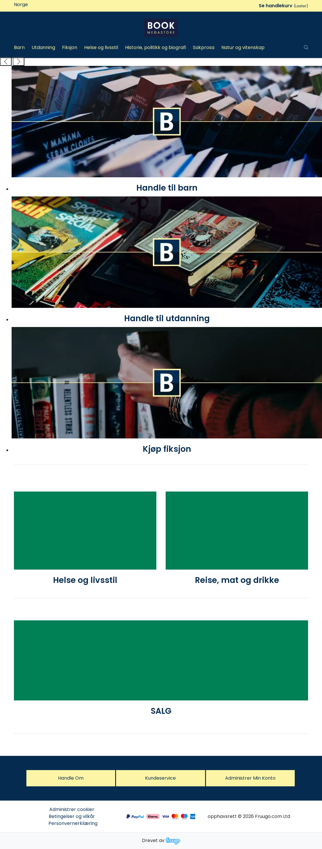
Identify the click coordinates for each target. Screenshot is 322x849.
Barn (19, 47)
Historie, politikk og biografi (155, 47)
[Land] (38, 4)
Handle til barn (167, 188)
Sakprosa (203, 47)
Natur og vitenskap (243, 47)
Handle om (71, 778)
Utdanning (43, 47)
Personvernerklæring (72, 823)
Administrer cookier (71, 809)
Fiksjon (69, 47)
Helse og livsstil (101, 47)
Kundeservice (160, 778)
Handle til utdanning (167, 318)
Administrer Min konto (250, 778)
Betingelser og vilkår (72, 816)
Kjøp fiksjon (167, 449)
